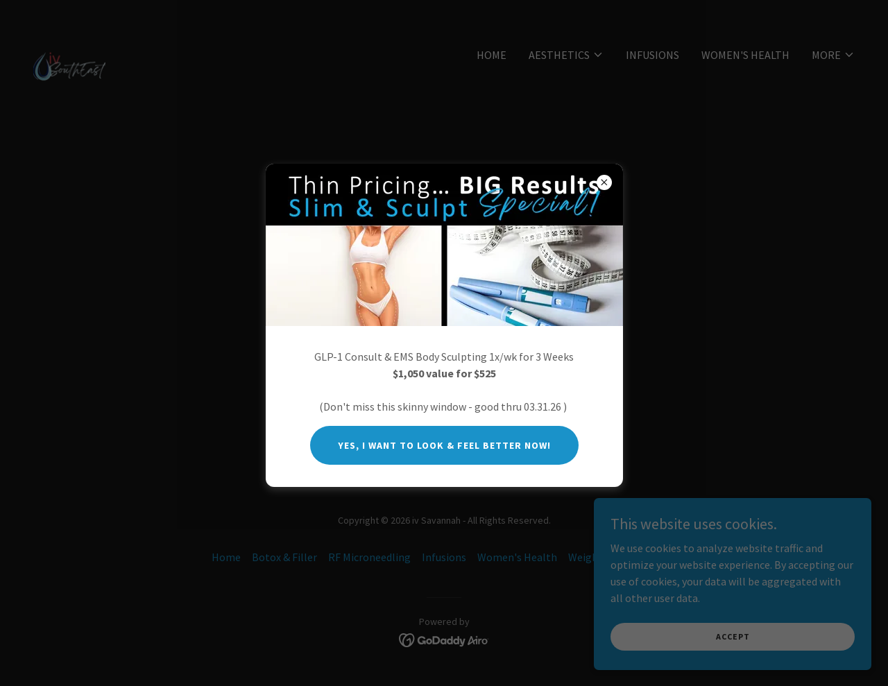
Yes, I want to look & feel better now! (444, 445)
